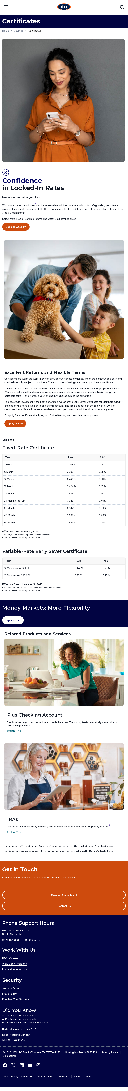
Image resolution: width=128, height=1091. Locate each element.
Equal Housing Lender (16, 1034)
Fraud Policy (9, 993)
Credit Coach (44, 1076)
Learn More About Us (14, 969)
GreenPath (63, 1076)
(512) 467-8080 (13, 939)
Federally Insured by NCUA (19, 1029)
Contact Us (64, 905)
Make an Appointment (69, 896)
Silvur (77, 1076)
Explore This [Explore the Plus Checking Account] (14, 730)
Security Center (11, 988)
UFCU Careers (10, 958)
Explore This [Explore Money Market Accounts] (13, 620)
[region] (64, 499)
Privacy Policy (110, 1052)
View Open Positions (14, 963)
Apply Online (15, 423)
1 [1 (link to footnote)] (34, 720)
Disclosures (9, 1055)
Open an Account (16, 226)
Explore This (14, 832)
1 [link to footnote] (35, 204)
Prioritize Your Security (15, 999)
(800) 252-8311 (34, 939)
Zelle (88, 1076)
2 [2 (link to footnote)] (109, 825)
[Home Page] (64, 7)
